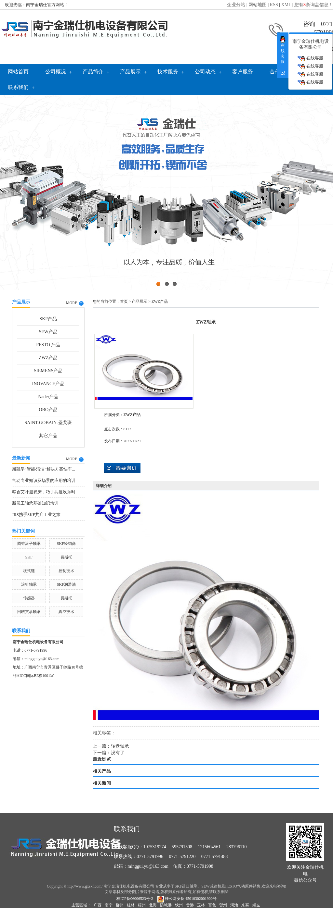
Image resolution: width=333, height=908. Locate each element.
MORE (75, 303)
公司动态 (205, 71)
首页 (124, 301)
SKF (29, 557)
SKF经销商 (66, 543)
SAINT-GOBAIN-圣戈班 (48, 422)
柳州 (120, 905)
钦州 (179, 905)
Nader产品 (48, 396)
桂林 (131, 905)
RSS (274, 4)
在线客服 (310, 58)
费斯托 (66, 557)
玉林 (201, 905)
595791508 (182, 846)
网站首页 (18, 71)
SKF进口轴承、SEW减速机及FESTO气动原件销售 (217, 886)
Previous (21, 191)
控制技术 (66, 571)
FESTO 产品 (48, 344)
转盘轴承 (120, 746)
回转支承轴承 (29, 611)
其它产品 (48, 435)
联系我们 (18, 87)
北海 (153, 905)
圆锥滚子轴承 (29, 543)
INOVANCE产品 (48, 383)
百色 (212, 905)
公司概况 (55, 71)
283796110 (236, 846)
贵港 (190, 905)
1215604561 (209, 846)
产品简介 (93, 71)
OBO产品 (48, 409)
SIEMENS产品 (48, 370)
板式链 (29, 571)
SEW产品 (48, 331)
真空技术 (66, 611)
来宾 (245, 905)
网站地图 (257, 4)
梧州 (142, 905)
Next (312, 191)
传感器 (29, 598)
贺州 (223, 905)
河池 (234, 905)
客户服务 (242, 71)
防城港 (166, 905)
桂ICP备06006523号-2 (134, 898)
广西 (97, 905)
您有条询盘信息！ (313, 4)
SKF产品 (48, 318)
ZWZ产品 (48, 357)
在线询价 (122, 468)
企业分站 (236, 4)
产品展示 (130, 71)
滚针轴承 (29, 584)
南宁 (109, 905)
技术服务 (167, 71)
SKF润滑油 (66, 584)
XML (286, 4)
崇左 (256, 905)
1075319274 (154, 846)
